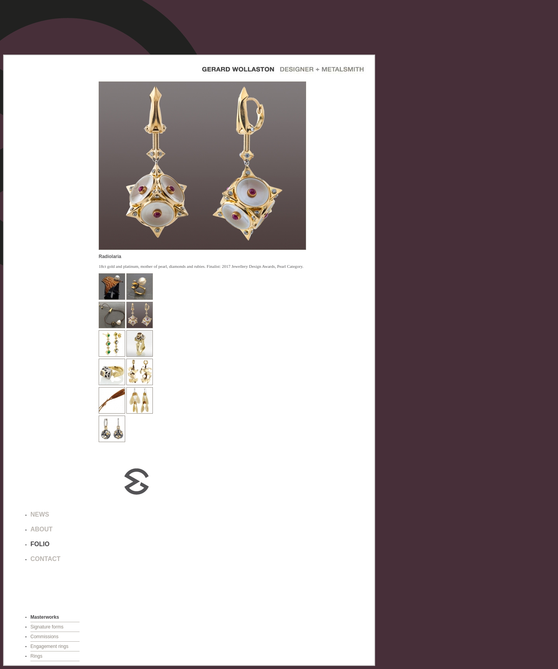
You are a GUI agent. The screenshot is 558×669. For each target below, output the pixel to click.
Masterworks (44, 617)
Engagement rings (49, 646)
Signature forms (47, 627)
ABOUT (41, 529)
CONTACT (45, 559)
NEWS (39, 514)
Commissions (44, 636)
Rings (36, 656)
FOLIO (40, 544)
